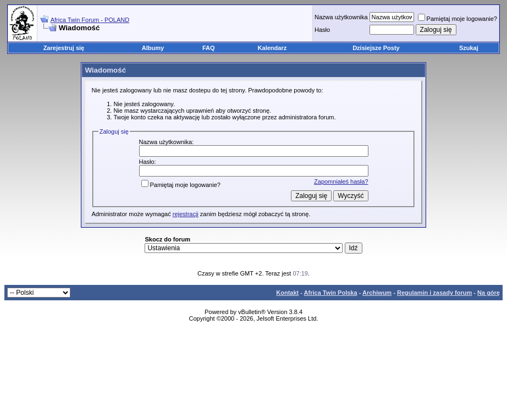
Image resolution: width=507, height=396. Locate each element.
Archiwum (377, 292)
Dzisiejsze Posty (376, 48)
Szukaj (468, 48)
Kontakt (287, 292)
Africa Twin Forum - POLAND (90, 19)
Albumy (153, 48)
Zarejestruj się (64, 48)
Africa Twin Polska (330, 292)
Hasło (322, 29)
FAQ (208, 48)
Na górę (488, 292)
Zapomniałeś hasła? (341, 181)
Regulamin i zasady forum (434, 292)
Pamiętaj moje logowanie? (457, 18)
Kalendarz (272, 48)
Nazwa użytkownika (341, 17)
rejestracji (186, 214)
